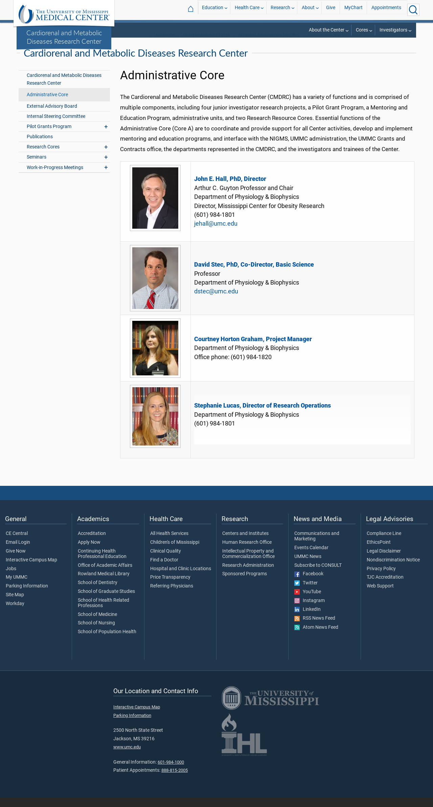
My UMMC (16, 586)
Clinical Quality (165, 560)
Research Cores (43, 156)
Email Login (18, 551)
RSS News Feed (314, 627)
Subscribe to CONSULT (318, 574)
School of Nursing (96, 632)
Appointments (386, 10)
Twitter (306, 592)
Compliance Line (384, 542)
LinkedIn (307, 618)
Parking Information (27, 595)
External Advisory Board (52, 115)
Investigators (393, 30)
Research (280, 10)
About (308, 10)
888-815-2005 (174, 779)
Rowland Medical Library (104, 583)
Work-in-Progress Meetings (55, 177)
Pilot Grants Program (49, 136)
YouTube (307, 601)
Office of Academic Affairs (105, 574)
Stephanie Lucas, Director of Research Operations (262, 415)
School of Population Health (107, 641)
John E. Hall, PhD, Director (230, 188)
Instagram (309, 610)
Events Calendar (311, 557)
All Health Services (169, 542)
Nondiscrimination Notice (393, 569)
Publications (40, 146)
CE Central (17, 542)
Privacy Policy (381, 578)
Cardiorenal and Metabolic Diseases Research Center (64, 37)
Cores (362, 30)
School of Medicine (97, 623)
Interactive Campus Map (31, 569)
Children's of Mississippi (174, 551)
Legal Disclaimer (384, 560)
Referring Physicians (171, 595)
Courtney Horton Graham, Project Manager (253, 348)
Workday (15, 613)
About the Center (326, 30)
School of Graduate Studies (106, 600)
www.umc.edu (127, 756)
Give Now (16, 560)
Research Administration (248, 574)
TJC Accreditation (385, 586)
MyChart (353, 10)
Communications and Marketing (316, 545)
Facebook (308, 583)
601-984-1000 (171, 771)
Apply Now (89, 551)
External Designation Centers (268, 44)
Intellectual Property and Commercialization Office (248, 563)
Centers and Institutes (206, 44)
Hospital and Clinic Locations (180, 578)
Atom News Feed (316, 636)
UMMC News (307, 565)
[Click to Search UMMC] (413, 10)
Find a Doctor (164, 569)
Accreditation (92, 542)
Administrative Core (47, 104)
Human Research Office (247, 551)
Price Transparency (170, 586)
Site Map (15, 604)
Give (330, 10)
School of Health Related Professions (103, 612)
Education (212, 10)
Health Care (247, 10)
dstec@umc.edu (216, 300)
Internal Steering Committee (56, 125)
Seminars (36, 166)
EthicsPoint (379, 551)
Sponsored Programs (244, 583)
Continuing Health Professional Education (102, 563)
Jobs (11, 578)
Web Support (380, 595)
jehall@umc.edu (215, 233)
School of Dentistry (97, 592)
